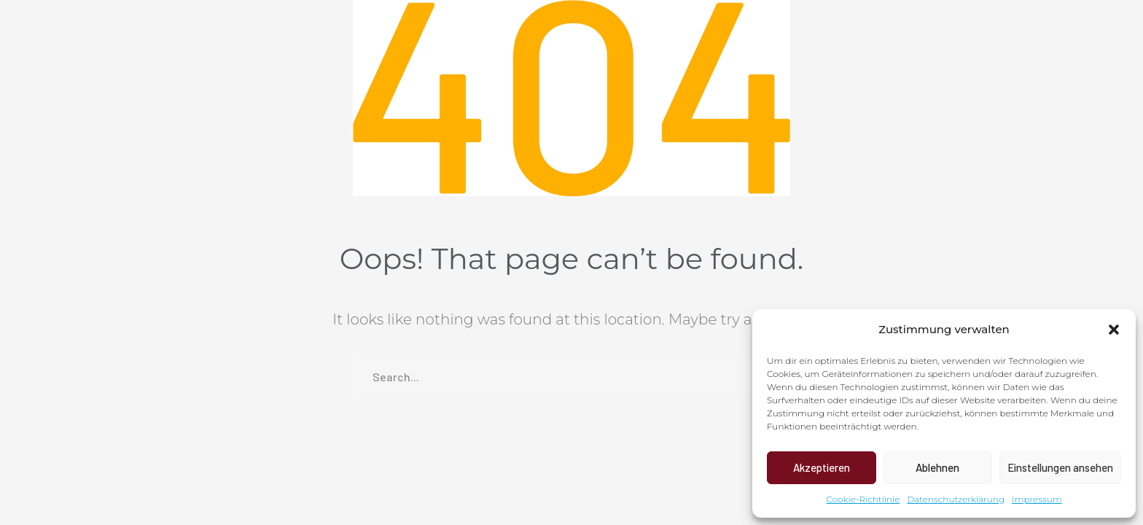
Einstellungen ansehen (1060, 467)
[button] (1114, 329)
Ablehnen (937, 467)
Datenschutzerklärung (955, 499)
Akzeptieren (821, 467)
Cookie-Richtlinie (863, 499)
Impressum (1036, 499)
